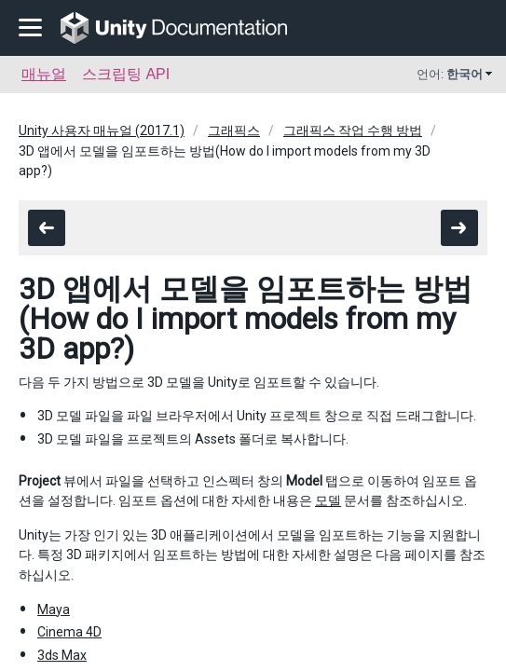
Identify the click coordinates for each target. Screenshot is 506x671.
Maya (53, 609)
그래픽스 (234, 130)
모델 (328, 500)
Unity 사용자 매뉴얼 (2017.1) (102, 130)
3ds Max (62, 655)
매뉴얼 (43, 74)
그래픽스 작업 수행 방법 (352, 130)
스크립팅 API (126, 74)
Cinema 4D (69, 631)
